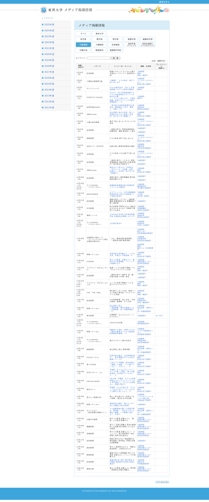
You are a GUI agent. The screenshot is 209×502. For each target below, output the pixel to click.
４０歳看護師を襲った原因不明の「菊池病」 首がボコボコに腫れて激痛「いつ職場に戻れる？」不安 (122, 411)
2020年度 (49, 54)
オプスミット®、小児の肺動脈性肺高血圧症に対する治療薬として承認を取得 (123, 194)
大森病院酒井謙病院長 (142, 322)
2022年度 (49, 42)
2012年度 (49, 101)
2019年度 (49, 60)
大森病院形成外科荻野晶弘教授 (142, 107)
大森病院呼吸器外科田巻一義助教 (142, 300)
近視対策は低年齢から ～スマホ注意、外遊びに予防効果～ (122, 254)
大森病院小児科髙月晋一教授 (142, 194)
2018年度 (49, 66)
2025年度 (49, 24)
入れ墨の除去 (115, 223)
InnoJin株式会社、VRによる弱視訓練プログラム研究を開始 (122, 88)
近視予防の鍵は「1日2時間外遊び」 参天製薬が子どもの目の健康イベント (122, 357)
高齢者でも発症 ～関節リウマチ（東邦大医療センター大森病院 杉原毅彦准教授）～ (123, 331)
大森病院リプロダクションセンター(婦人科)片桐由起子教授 (145, 397)
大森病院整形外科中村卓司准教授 (143, 146)
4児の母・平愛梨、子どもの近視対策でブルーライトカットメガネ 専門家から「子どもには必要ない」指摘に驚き (123, 381)
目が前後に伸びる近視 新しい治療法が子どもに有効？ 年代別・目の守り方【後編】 (122, 114)
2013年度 (49, 96)
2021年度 (49, 48)
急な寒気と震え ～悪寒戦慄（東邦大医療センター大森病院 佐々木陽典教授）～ (122, 308)
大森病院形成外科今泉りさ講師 (142, 223)
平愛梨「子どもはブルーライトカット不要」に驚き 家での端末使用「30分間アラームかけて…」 (122, 372)
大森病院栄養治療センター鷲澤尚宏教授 (144, 261)
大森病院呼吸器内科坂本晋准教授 (142, 340)
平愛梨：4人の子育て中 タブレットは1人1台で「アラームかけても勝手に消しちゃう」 (123, 389)
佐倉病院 (141, 164)
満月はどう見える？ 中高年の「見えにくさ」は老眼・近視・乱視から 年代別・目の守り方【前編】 (122, 170)
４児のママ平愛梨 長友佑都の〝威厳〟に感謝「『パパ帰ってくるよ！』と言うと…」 (122, 364)
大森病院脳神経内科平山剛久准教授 (143, 186)
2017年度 (49, 72)
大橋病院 (141, 132)
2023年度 (49, 36)
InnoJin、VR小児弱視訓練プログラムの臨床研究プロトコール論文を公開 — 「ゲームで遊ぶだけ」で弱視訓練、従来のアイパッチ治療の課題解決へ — (122, 97)
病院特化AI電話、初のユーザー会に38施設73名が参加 (122, 404)
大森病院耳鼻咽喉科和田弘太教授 (142, 208)
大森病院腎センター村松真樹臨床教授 (144, 231)
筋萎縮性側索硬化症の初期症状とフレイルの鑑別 (122, 186)
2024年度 (49, 30)
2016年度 (49, 78)
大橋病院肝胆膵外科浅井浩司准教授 (143, 238)
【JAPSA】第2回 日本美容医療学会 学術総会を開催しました (122, 215)
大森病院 (141, 128)
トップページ (47, 18)
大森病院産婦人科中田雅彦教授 (142, 462)
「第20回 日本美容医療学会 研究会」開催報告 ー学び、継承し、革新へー (122, 107)
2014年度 (49, 90)
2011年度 (49, 107)
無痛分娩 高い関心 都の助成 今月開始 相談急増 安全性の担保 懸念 (122, 462)
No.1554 (159, 315)
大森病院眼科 (141, 88)
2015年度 (49, 84)
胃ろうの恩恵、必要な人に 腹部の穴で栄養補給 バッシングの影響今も (122, 261)
